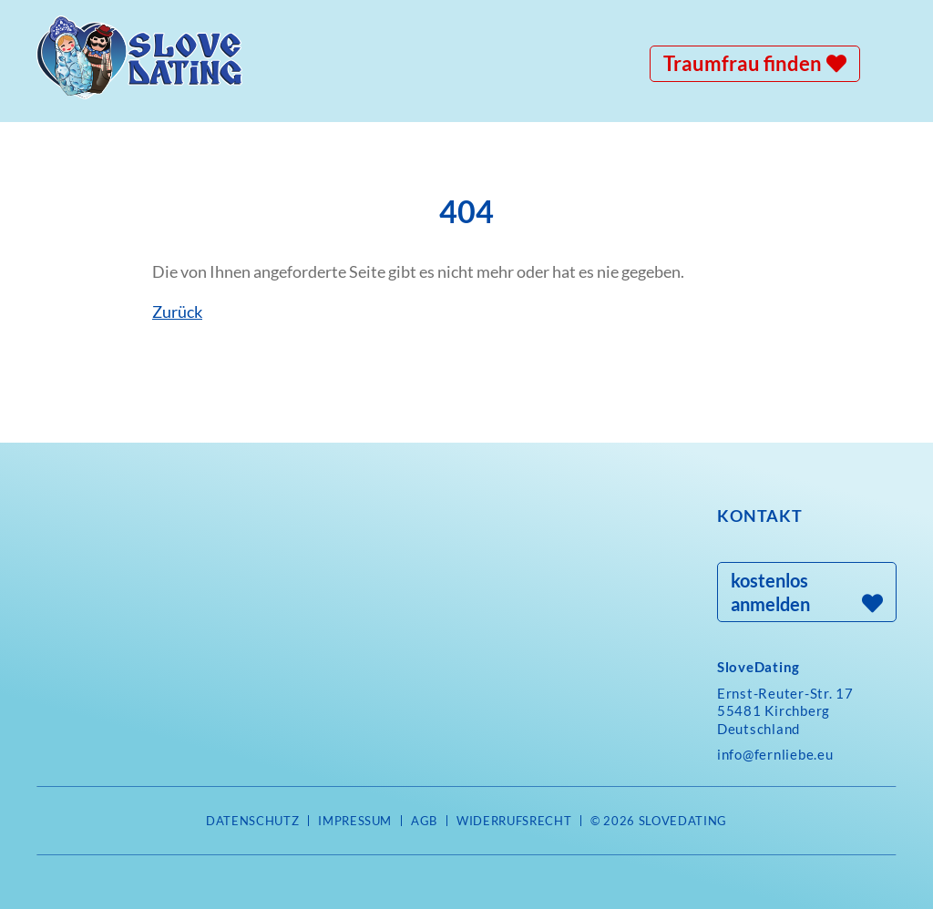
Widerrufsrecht (513, 820)
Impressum (355, 820)
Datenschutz (252, 820)
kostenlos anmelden (770, 592)
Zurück (177, 311)
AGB (424, 820)
